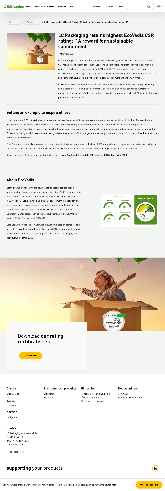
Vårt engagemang (90, 398)
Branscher (49, 394)
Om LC (10, 398)
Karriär (110, 7)
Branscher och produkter (45, 6)
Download (30, 357)
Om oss (29, 6)
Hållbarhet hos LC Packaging (95, 394)
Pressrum (33, 22)
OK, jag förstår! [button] (149, 485)
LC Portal (120, 7)
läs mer (112, 485)
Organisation (13, 394)
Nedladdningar (98, 7)
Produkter (49, 398)
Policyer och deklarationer (131, 398)
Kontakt (73, 6)
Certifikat (123, 394)
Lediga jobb (12, 417)
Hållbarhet (62, 6)
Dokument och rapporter (93, 401)
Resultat (11, 401)
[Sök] (140, 6)
